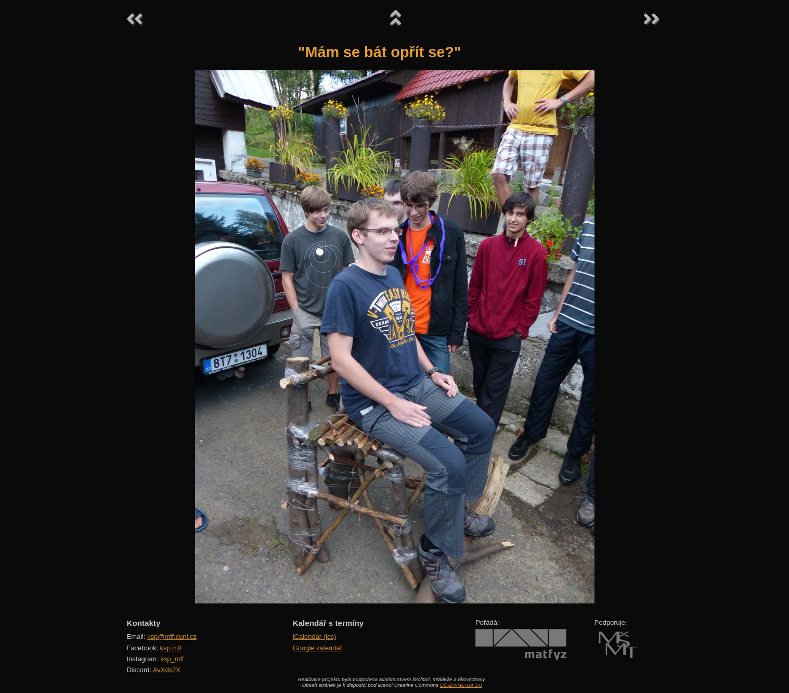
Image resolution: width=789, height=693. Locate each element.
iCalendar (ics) (315, 636)
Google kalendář (317, 648)
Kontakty (144, 623)
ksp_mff (172, 659)
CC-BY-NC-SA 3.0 (461, 685)
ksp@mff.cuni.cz (172, 636)
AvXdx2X (166, 670)
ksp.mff (171, 648)
